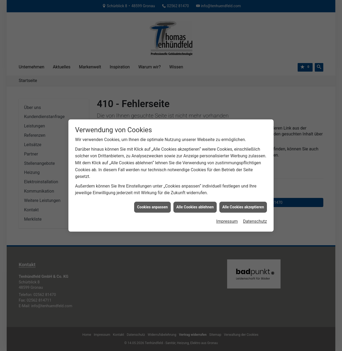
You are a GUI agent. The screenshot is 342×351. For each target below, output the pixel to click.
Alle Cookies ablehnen (195, 201)
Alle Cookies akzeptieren (243, 201)
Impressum (227, 215)
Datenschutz (255, 215)
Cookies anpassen (152, 201)
